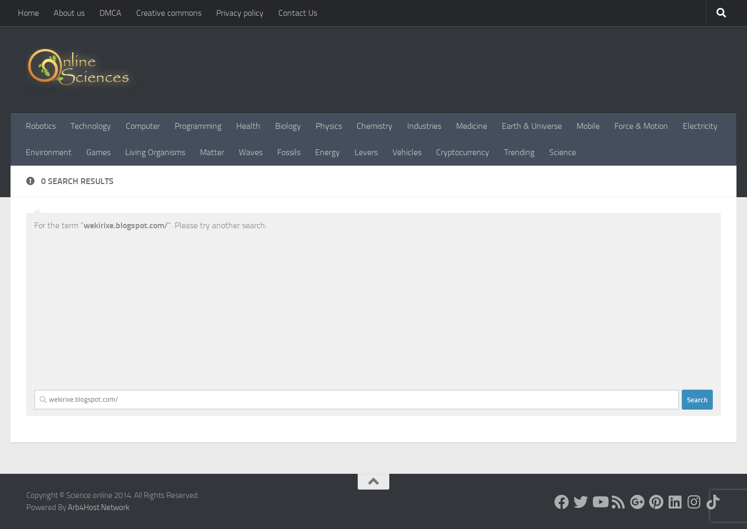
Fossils (288, 152)
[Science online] (561, 502)
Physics (329, 126)
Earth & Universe (532, 126)
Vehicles (406, 152)
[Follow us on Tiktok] (713, 502)
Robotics (41, 126)
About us (69, 13)
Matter (212, 152)
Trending (519, 152)
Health (248, 126)
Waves (251, 152)
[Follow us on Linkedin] (675, 502)
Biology (288, 126)
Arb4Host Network (98, 507)
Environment (49, 152)
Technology (90, 126)
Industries (424, 126)
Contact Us (297, 13)
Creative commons (168, 13)
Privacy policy (240, 13)
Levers (366, 152)
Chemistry (374, 126)
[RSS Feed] (618, 502)
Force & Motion (641, 126)
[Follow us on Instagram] (694, 502)
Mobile (588, 126)
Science (562, 152)
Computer (143, 126)
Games (98, 152)
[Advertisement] (373, 310)
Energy (327, 152)
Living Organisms (155, 152)
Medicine (471, 126)
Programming (198, 126)
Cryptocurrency (462, 152)
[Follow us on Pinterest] (656, 502)
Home (28, 13)
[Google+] (637, 502)
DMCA (110, 13)
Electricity (700, 126)
